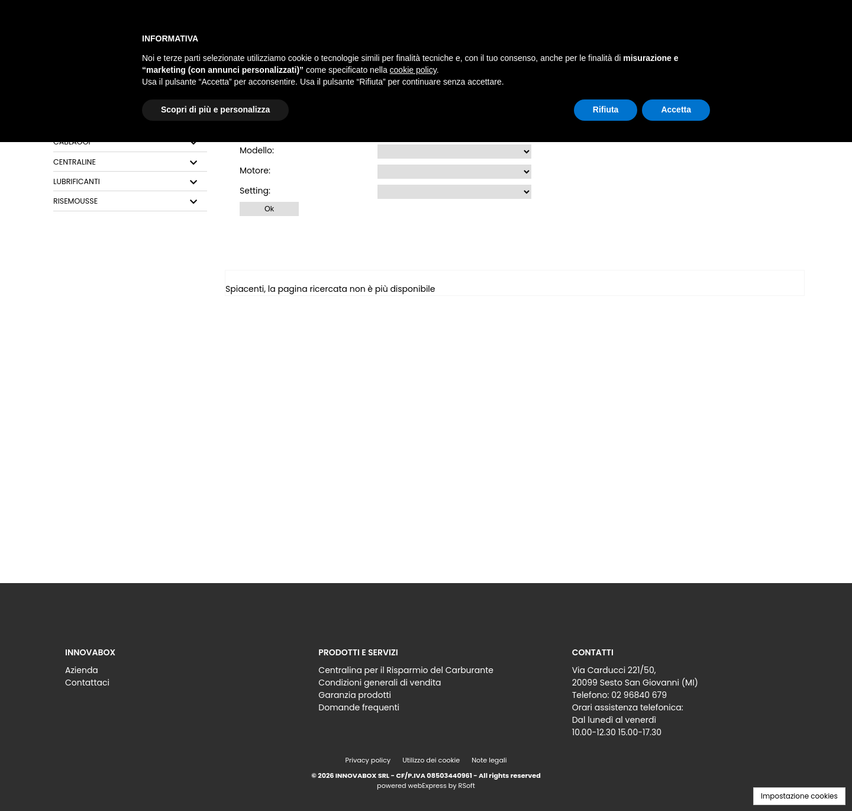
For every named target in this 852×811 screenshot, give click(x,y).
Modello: (257, 150)
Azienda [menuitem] (81, 670)
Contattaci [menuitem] (87, 682)
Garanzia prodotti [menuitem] (354, 695)
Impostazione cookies (799, 796)
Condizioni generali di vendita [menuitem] (379, 682)
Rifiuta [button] (606, 109)
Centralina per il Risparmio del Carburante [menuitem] (405, 670)
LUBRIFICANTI (76, 181)
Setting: (255, 191)
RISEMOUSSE (75, 201)
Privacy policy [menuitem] (368, 760)
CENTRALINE (74, 162)
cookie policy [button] (413, 70)
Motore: (255, 170)
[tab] (130, 142)
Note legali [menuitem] (489, 760)
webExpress (427, 785)
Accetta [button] (676, 109)
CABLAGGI (72, 142)
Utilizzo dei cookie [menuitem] (431, 760)
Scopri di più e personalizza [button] (215, 109)
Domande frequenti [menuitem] (358, 707)
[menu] (172, 673)
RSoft (467, 785)
